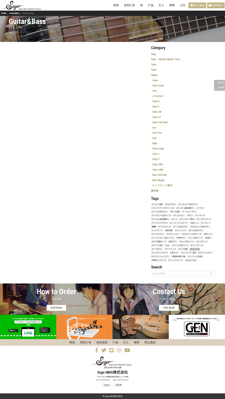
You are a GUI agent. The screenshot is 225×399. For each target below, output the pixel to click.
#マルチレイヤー (173, 234)
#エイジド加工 (157, 245)
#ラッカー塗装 (157, 204)
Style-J (155, 153)
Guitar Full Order (160, 122)
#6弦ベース (208, 234)
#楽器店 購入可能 (178, 256)
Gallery (154, 75)
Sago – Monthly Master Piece (165, 59)
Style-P (156, 159)
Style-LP (156, 117)
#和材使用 (169, 230)
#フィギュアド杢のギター (188, 204)
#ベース (174, 219)
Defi (154, 138)
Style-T (156, 106)
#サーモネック (202, 242)
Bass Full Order (159, 174)
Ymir (154, 90)
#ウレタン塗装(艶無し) (160, 219)
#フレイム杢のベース (180, 245)
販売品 (155, 190)
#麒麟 (154, 227)
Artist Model (158, 180)
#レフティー (205, 223)
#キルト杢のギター (195, 230)
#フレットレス (180, 230)
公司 (182, 5)
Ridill (154, 143)
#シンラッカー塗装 (188, 253)
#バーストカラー (158, 234)
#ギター (190, 215)
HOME (3, 13)
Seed (153, 69)
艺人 (161, 5)
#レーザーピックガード (179, 223)
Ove (154, 127)
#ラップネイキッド (204, 219)
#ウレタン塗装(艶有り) (185, 208)
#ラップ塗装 (183, 249)
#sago (167, 245)
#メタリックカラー (205, 253)
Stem (153, 64)
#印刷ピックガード (159, 260)
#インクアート (157, 230)
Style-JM (156, 111)
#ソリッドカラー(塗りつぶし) (163, 238)
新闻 (116, 5)
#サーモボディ (157, 249)
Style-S (156, 101)
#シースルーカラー (189, 212)
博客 (172, 5)
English (221, 82)
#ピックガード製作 (187, 219)
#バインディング (197, 245)
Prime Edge (158, 148)
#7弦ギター (174, 253)
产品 (151, 5)
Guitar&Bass (15, 13)
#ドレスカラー (179, 215)
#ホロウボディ (170, 204)
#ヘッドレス (200, 215)
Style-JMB (157, 164)
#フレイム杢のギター (160, 212)
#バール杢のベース (195, 238)
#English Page (190, 260)
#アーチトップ (170, 249)
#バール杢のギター (180, 227)
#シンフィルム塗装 (195, 256)
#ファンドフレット (175, 260)
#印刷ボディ (181, 238)
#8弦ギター (172, 242)
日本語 (221, 87)
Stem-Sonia (158, 85)
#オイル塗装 (175, 212)
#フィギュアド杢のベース (161, 215)
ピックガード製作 (162, 185)
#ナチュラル (195, 249)
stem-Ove (157, 132)
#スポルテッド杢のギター (200, 227)
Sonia (155, 80)
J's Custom (157, 96)
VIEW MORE (56, 307)
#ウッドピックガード (160, 253)
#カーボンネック (164, 227)
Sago (153, 54)
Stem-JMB (157, 169)
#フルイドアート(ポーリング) (163, 208)
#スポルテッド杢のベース (192, 234)
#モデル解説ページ (159, 242)
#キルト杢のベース (187, 242)
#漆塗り (208, 238)
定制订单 (129, 5)
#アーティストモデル (160, 223)
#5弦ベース (194, 223)
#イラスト (200, 208)
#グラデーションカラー (161, 256)
